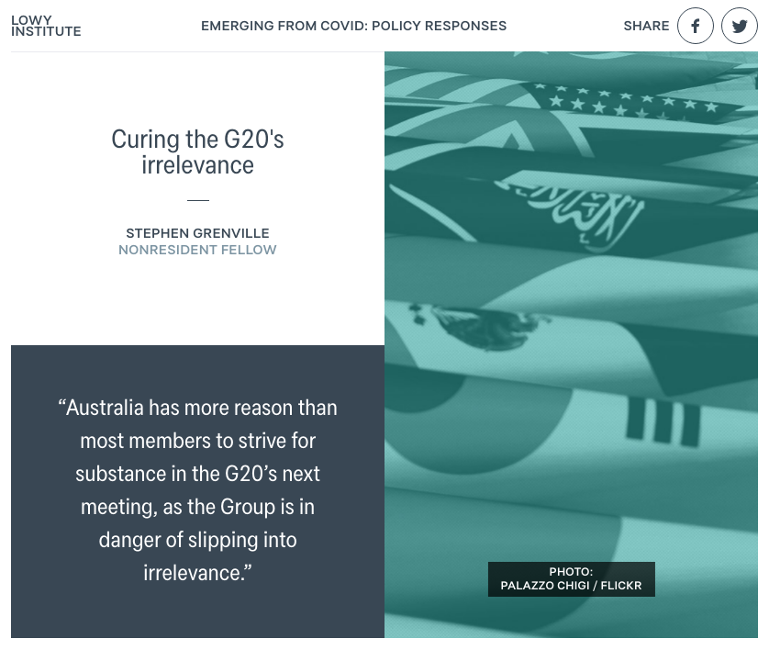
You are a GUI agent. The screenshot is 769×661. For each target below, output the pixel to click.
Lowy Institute (46, 25)
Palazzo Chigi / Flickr (570, 586)
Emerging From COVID (354, 25)
